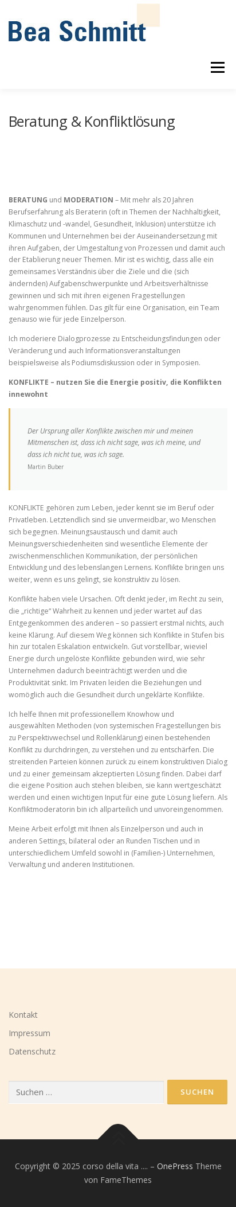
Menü (216, 67)
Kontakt (23, 1014)
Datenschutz (32, 1051)
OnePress (175, 1166)
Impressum (29, 1033)
